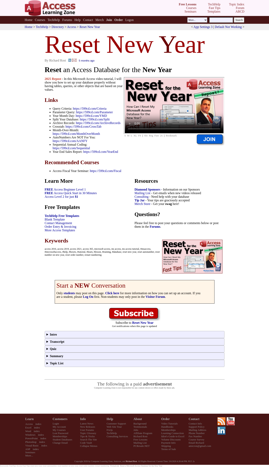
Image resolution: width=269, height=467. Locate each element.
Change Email (60, 442)
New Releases (87, 426)
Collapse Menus (88, 445)
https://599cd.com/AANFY (70, 141)
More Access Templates (60, 230)
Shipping (166, 445)
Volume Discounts (171, 439)
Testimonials (140, 426)
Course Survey (196, 439)
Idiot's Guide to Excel (172, 436)
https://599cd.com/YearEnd (100, 151)
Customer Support (116, 423)
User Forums (87, 429)
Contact (88, 20)
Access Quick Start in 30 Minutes (71, 193)
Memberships (60, 436)
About (137, 419)
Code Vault (86, 442)
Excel (28, 427)
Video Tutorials (169, 423)
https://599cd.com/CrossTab (83, 126)
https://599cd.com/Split (95, 119)
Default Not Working (228, 27)
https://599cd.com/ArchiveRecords (98, 123)
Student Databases (62, 439)
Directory (58, 27)
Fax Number (195, 436)
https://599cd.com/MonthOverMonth (76, 133)
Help (77, 20)
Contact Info (195, 423)
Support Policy (196, 426)
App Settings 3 (203, 27)
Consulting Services (117, 436)
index (39, 423)
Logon (129, 20)
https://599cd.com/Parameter (94, 112)
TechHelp (54, 20)
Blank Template (55, 219)
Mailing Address (197, 429)
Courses (40, 20)
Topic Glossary (88, 433)
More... (29, 455)
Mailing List (143, 193)
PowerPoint (31, 438)
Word (28, 431)
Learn (29, 419)
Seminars (30, 452)
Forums (67, 20)
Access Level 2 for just (61, 196)
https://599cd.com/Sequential (71, 148)
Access (71, 27)
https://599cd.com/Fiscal (105, 171)
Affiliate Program (142, 433)
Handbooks (167, 426)
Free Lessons (140, 439)
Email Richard (196, 442)
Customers (60, 419)
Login (56, 423)
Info (83, 419)
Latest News (86, 423)
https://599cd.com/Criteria (89, 108)
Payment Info (168, 442)
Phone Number (196, 433)
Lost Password (60, 433)
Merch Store (143, 204)
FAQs (110, 429)
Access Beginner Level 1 (65, 189)
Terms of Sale (168, 449)
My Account (59, 426)
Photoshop (31, 441)
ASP (27, 449)
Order (165, 419)
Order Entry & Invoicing (60, 226)
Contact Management (58, 223)
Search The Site (88, 439)
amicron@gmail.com (200, 445)
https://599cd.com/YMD (91, 115)
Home (28, 20)
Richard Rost (140, 436)
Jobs (135, 429)
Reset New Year (89, 27)
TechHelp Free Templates (62, 216)
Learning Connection (172, 433)
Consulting (142, 196)
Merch (99, 20)
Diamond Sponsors (147, 189)
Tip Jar (140, 200)
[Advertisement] (134, 401)
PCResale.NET (141, 445)
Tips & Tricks (87, 436)
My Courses (59, 429)
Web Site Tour (114, 426)
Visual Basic (32, 445)
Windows (30, 434)
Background (139, 423)
